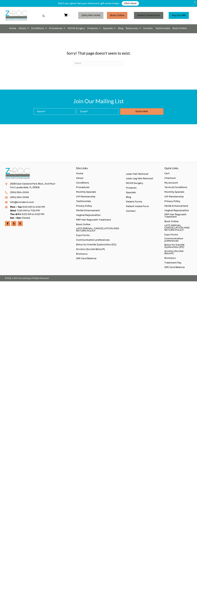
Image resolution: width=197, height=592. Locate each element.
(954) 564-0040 (19, 192)
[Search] (98, 63)
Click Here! (130, 3)
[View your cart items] (67, 15)
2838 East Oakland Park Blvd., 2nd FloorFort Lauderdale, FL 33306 (32, 185)
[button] (141, 111)
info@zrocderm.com (22, 202)
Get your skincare (87, 3)
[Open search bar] (43, 15)
